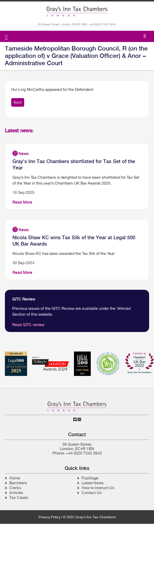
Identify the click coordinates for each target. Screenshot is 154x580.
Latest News (92, 483)
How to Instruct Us (98, 488)
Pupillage (90, 478)
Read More (22, 202)
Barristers (18, 483)
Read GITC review (28, 324)
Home (14, 478)
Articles (16, 492)
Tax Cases (18, 497)
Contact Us (92, 492)
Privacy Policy (49, 517)
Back (18, 102)
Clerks (15, 488)
